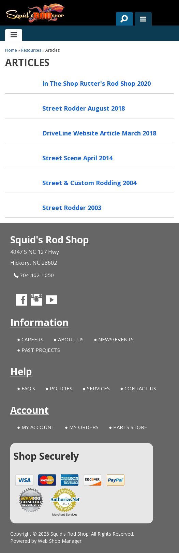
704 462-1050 (34, 275)
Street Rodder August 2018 (83, 108)
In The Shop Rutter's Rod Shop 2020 (96, 83)
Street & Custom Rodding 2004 (89, 183)
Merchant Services (65, 514)
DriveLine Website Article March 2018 (99, 133)
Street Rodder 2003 (71, 208)
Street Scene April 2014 (77, 158)
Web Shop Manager (59, 541)
